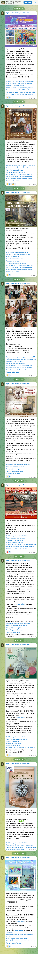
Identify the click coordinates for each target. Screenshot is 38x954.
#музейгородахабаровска (15, 471)
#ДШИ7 (26, 939)
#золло (18, 943)
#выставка (18, 92)
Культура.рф (19, 930)
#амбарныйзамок (18, 849)
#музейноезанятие (29, 168)
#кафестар (31, 941)
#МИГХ (21, 90)
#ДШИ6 (32, 934)
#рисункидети (11, 81)
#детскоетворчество (13, 94)
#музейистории (29, 90)
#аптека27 (9, 85)
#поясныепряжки (30, 847)
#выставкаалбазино (27, 845)
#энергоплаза (22, 941)
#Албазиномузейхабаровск (26, 748)
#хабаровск (10, 92)
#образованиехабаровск (14, 83)
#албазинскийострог (13, 845)
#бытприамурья (11, 252)
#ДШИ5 (8, 936)
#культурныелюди (12, 90)
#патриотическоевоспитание (16, 546)
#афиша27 (31, 81)
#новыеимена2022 (28, 92)
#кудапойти (29, 88)
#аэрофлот (17, 85)
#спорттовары (11, 943)
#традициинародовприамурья (16, 263)
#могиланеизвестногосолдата (16, 538)
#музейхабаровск (21, 166)
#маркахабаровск (22, 81)
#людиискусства (11, 88)
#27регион (21, 88)
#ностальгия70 (11, 748)
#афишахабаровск (26, 94)
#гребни (9, 849)
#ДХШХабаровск (12, 941)
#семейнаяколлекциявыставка (16, 467)
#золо (23, 85)
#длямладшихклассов (25, 174)
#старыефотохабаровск (14, 469)
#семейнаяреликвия (13, 473)
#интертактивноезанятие (14, 540)
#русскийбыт (10, 166)
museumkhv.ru (21, 604)
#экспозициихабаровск (14, 172)
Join (28, 2)
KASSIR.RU (9, 932)
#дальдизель (27, 83)
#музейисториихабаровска (15, 170)
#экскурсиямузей (30, 544)
